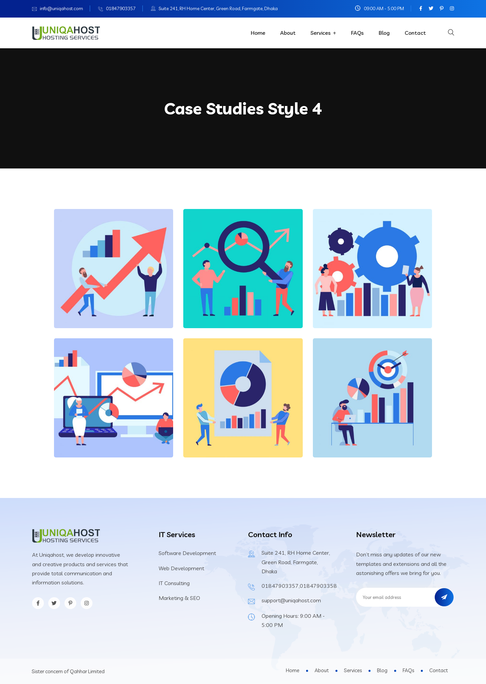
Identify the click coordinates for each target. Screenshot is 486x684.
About (288, 32)
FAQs (357, 32)
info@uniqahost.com (61, 8)
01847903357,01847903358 (299, 585)
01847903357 (121, 8)
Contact (415, 32)
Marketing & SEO (179, 598)
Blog (384, 32)
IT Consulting (174, 583)
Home (258, 32)
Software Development (187, 553)
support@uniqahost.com (291, 600)
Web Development (181, 568)
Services (320, 32)
